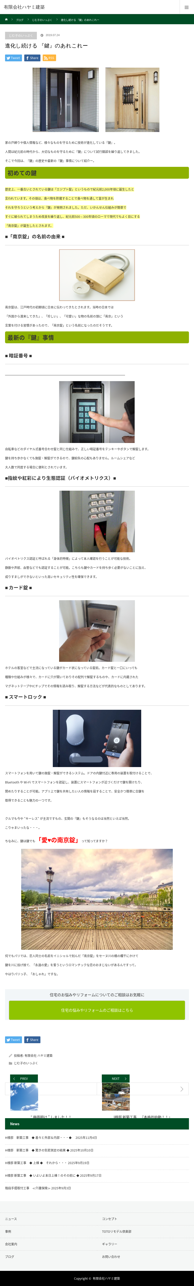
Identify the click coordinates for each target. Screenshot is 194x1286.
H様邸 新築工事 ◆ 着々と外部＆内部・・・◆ (40, 1137)
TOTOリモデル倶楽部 (116, 1231)
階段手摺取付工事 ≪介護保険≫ (28, 1188)
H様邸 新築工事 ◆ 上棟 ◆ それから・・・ (36, 1163)
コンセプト (109, 1219)
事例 (8, 1231)
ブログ (19, 20)
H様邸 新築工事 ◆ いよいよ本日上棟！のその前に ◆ (42, 1175)
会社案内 (11, 1244)
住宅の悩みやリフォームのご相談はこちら (97, 1010)
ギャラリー (109, 1244)
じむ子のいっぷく (42, 20)
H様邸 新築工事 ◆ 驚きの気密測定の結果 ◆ (37, 1150)
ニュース (11, 1219)
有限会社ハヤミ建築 (24, 7)
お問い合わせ (111, 1256)
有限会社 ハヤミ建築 (39, 1055)
